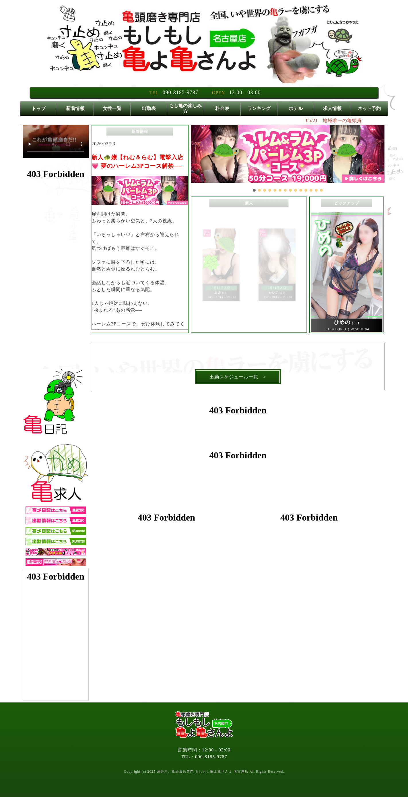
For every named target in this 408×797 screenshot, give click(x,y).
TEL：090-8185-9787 (204, 756)
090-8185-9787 (180, 92)
